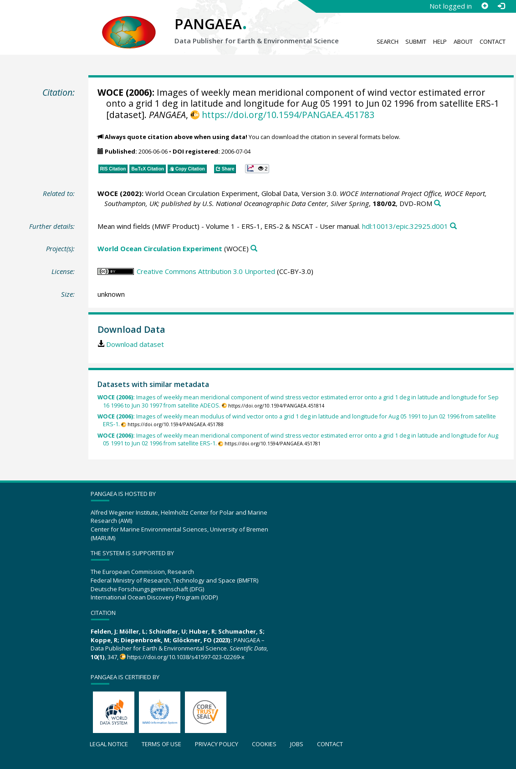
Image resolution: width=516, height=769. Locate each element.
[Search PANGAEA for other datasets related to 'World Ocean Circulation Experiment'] (253, 248)
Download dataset (135, 344)
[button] (257, 168)
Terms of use (161, 744)
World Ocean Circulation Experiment (159, 248)
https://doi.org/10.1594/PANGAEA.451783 (288, 114)
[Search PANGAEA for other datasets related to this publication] (437, 203)
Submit (415, 41)
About (463, 41)
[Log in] (501, 5)
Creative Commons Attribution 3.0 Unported (206, 271)
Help (440, 41)
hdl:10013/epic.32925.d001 (405, 226)
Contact (493, 41)
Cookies (264, 744)
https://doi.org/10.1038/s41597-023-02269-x (186, 657)
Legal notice (109, 744)
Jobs (296, 744)
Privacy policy (216, 744)
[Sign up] (484, 5)
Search (387, 41)
